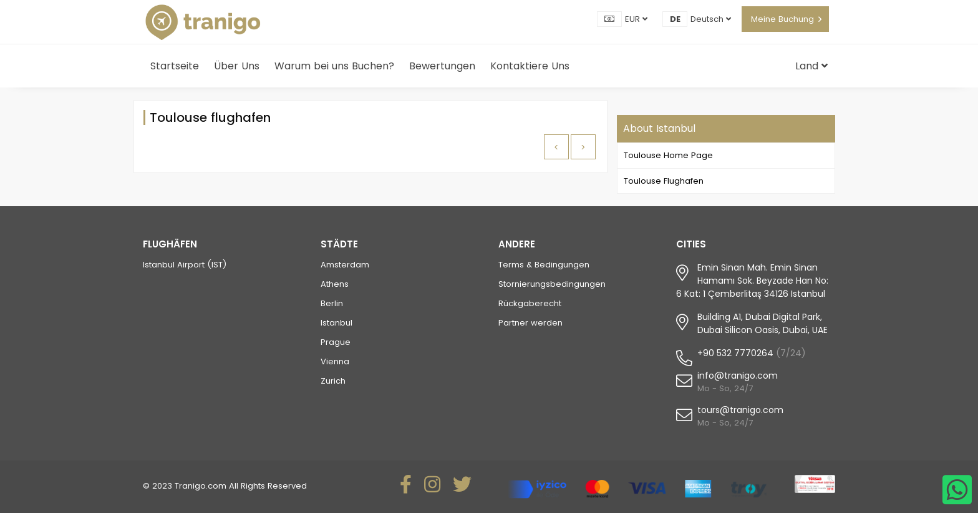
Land (811, 66)
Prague (336, 342)
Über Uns (236, 66)
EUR (636, 19)
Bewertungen (442, 66)
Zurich (333, 381)
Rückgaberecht (529, 303)
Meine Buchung (782, 19)
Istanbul (336, 323)
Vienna (335, 361)
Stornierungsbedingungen (552, 284)
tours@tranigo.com (740, 410)
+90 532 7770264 (735, 353)
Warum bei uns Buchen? (334, 66)
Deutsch (710, 19)
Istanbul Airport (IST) (184, 265)
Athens (335, 284)
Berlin (332, 303)
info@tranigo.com (737, 375)
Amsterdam (345, 265)
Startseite (174, 66)
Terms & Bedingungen (543, 265)
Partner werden (530, 323)
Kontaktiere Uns (529, 66)
